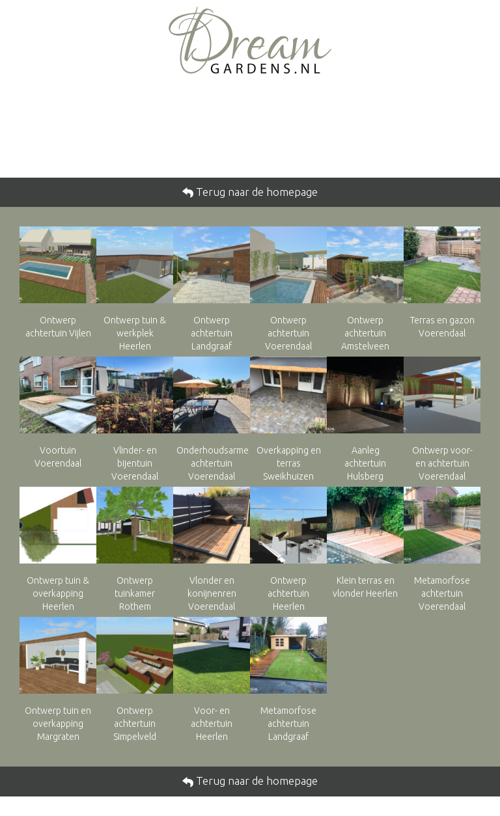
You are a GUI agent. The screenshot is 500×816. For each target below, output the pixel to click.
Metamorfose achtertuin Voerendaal (442, 593)
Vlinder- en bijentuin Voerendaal (134, 463)
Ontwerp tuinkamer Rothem (135, 593)
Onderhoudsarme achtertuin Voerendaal (212, 463)
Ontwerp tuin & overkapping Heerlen (58, 593)
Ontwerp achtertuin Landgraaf (211, 333)
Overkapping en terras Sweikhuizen (289, 463)
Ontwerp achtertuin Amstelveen (365, 333)
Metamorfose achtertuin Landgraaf (288, 723)
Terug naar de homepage (255, 191)
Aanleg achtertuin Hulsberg (365, 463)
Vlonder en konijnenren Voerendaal (212, 593)
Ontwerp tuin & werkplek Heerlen (135, 333)
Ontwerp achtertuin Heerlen (288, 593)
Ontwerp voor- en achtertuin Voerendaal (442, 463)
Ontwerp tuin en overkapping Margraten (58, 723)
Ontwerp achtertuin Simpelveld (134, 723)
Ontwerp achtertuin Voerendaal (288, 333)
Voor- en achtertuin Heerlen (211, 723)
